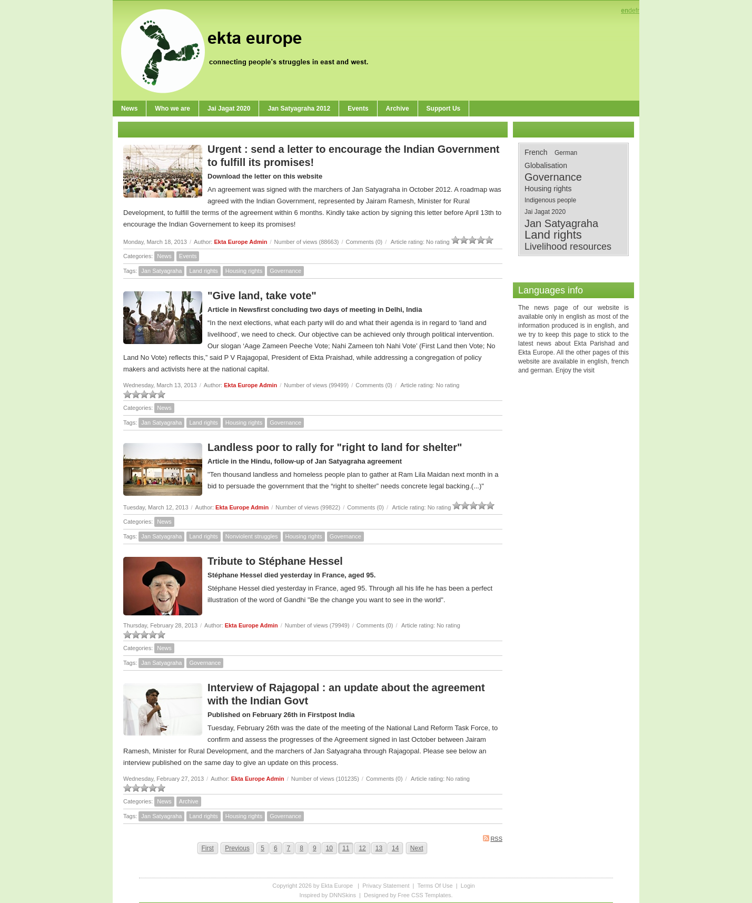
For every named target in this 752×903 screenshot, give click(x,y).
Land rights (203, 271)
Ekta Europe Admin (240, 242)
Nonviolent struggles (251, 536)
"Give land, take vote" (261, 295)
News (164, 256)
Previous (237, 848)
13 (378, 848)
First (208, 848)
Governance (285, 271)
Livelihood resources (568, 246)
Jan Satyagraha (161, 271)
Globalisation (546, 165)
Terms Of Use (434, 885)
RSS (492, 838)
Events (188, 256)
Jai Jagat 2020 (545, 212)
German (566, 153)
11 (345, 848)
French (536, 152)
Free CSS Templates (424, 895)
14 (395, 848)
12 (362, 848)
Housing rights (243, 271)
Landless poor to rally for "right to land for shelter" (334, 447)
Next (416, 848)
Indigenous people (550, 200)
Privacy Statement (385, 885)
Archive (189, 801)
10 (329, 848)
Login (468, 885)
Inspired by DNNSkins (327, 895)
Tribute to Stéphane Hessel (275, 561)
